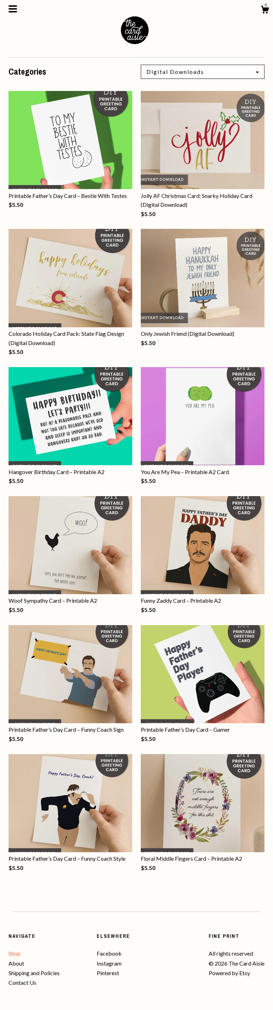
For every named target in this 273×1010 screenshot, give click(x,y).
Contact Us (22, 982)
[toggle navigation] (13, 8)
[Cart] (265, 10)
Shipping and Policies (34, 972)
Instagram (109, 963)
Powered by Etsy (229, 972)
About (16, 963)
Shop (15, 953)
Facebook (109, 953)
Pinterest (108, 972)
